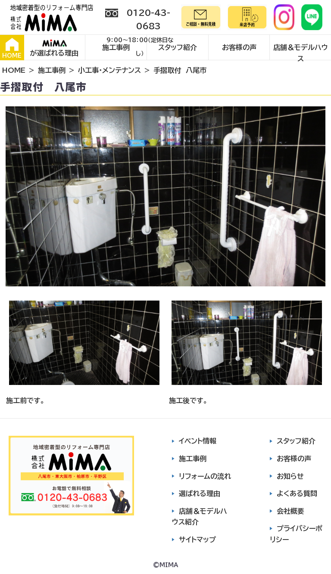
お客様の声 (239, 47)
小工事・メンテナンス (109, 70)
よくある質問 (297, 493)
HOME (12, 48)
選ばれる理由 (199, 493)
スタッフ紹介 (177, 47)
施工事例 (116, 47)
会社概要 (290, 511)
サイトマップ (197, 539)
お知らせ (290, 476)
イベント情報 (197, 440)
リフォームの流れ (205, 476)
